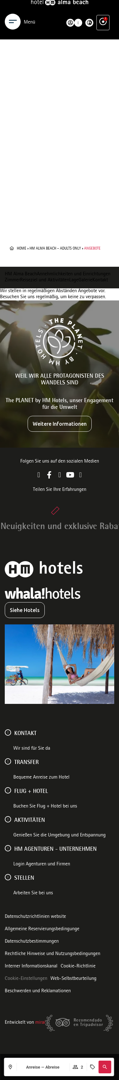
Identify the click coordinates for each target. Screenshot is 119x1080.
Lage (73, 280)
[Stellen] (8, 877)
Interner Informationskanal (31, 966)
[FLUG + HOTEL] (8, 790)
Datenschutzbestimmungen (32, 941)
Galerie (85, 280)
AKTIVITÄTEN (29, 820)
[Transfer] (8, 761)
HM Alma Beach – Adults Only (55, 249)
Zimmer (12, 280)
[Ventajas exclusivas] (103, 12)
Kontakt (100, 280)
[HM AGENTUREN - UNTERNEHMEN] (8, 848)
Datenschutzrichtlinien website (35, 916)
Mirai (40, 1022)
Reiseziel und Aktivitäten (44, 280)
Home (21, 249)
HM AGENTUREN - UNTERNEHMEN (55, 849)
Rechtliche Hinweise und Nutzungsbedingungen (52, 954)
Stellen (24, 878)
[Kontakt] (8, 732)
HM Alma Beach (21, 274)
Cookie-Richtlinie (78, 966)
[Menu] (13, 12)
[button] (104, 1067)
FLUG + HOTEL (31, 792)
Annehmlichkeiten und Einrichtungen (73, 274)
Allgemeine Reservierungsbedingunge (42, 929)
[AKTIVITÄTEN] (8, 819)
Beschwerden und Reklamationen (38, 991)
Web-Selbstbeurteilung (73, 978)
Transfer (26, 763)
